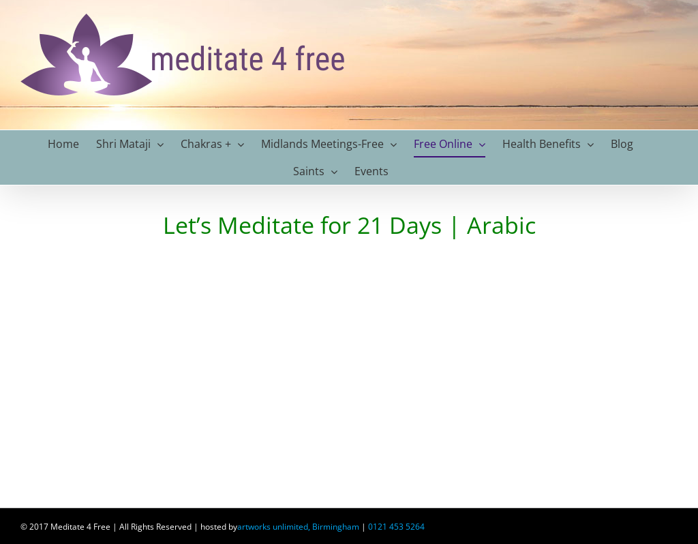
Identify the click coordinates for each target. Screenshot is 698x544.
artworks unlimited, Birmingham (298, 526)
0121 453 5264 (396, 526)
